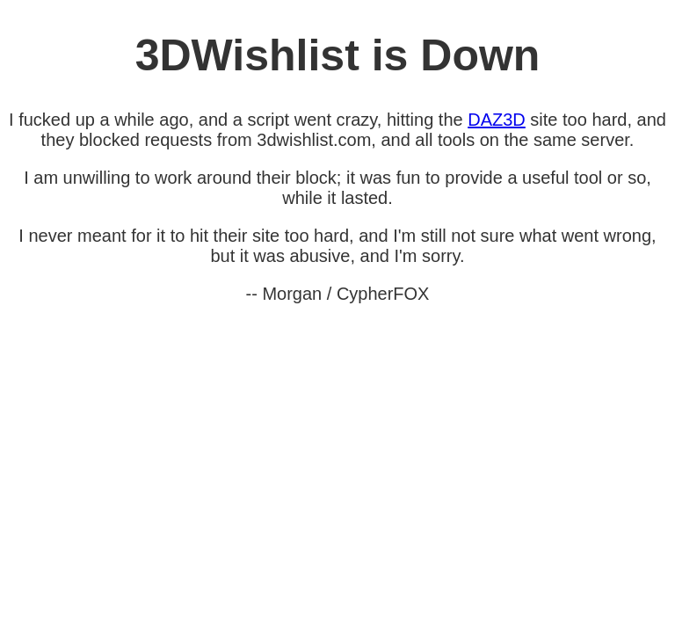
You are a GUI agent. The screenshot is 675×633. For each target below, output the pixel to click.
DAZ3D (497, 119)
